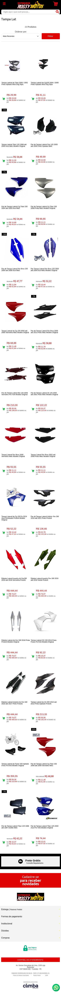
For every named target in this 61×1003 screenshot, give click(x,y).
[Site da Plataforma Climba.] (30, 985)
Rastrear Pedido (16, 909)
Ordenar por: (21, 32)
